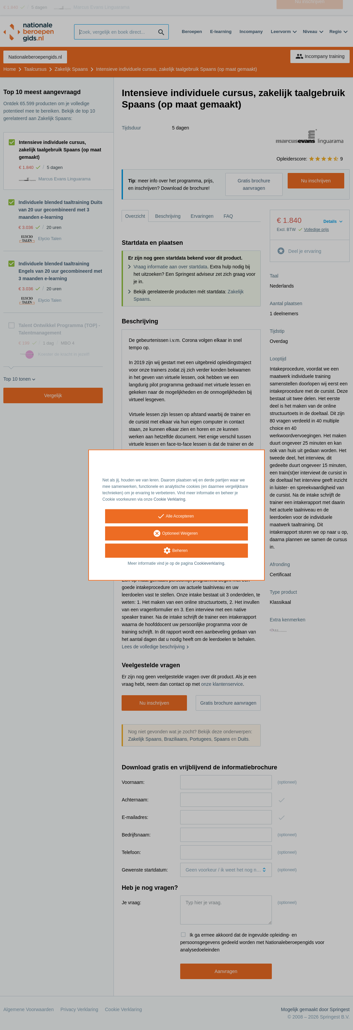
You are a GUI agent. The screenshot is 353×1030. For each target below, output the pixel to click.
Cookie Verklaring (169, 499)
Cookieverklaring (209, 563)
